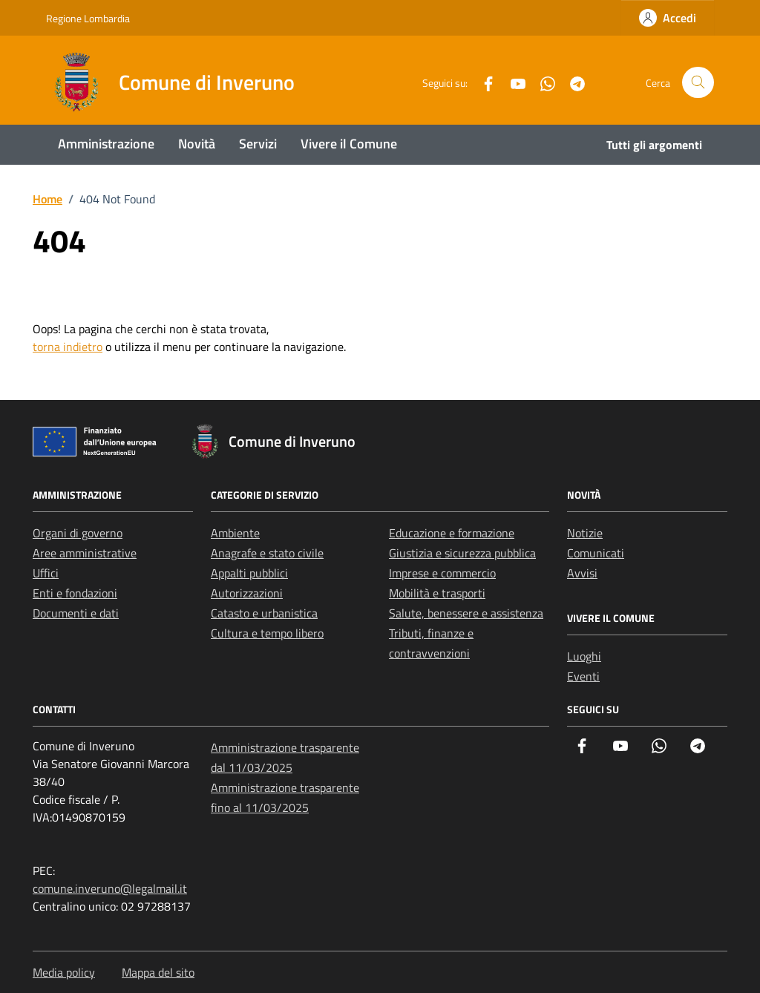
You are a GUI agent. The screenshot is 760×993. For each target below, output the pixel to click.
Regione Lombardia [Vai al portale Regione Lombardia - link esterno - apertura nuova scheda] (88, 18)
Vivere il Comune (349, 144)
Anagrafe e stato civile (267, 553)
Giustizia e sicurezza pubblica (462, 553)
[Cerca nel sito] (698, 83)
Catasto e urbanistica (264, 613)
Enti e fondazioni (75, 593)
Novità (196, 144)
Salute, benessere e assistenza (466, 613)
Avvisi (582, 573)
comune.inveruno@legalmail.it (110, 888)
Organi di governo (77, 533)
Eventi (583, 676)
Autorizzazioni (247, 593)
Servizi (258, 144)
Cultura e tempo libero (267, 633)
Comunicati (595, 553)
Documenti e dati (76, 613)
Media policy (64, 972)
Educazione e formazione (451, 533)
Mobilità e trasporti (437, 593)
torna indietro (67, 346)
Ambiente (235, 533)
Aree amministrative (85, 553)
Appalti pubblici (249, 573)
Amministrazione (106, 144)
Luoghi (584, 656)
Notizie (585, 533)
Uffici (46, 573)
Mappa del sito (158, 972)
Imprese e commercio (442, 573)
